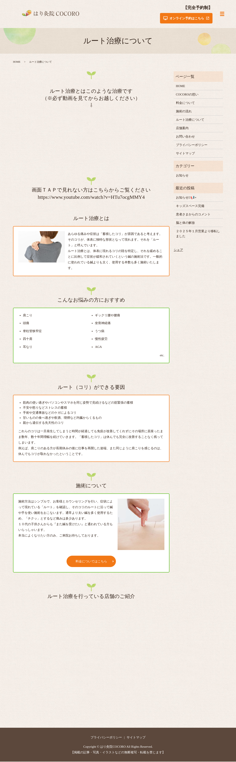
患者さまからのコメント (193, 214)
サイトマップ (185, 153)
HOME (16, 62)
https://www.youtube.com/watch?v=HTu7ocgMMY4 (91, 197)
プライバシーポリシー (191, 145)
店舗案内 (182, 128)
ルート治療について (190, 120)
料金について (185, 103)
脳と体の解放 (185, 223)
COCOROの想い (187, 95)
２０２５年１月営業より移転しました (198, 234)
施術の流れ (184, 111)
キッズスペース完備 (190, 206)
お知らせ (182, 176)
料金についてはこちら (91, 561)
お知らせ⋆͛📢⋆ (186, 198)
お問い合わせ (185, 137)
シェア (178, 250)
